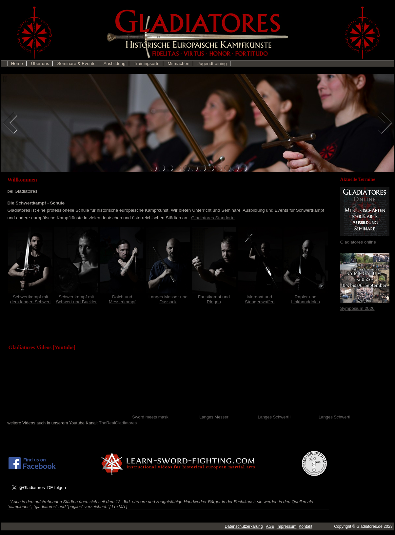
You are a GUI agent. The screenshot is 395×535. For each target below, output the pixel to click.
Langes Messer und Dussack (168, 296)
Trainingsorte (147, 63)
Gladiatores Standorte (212, 217)
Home (17, 63)
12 (244, 168)
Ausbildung (115, 63)
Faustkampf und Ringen (214, 296)
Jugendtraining (212, 63)
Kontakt (305, 526)
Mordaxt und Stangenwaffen (260, 296)
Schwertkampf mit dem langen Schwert (30, 296)
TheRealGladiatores (118, 422)
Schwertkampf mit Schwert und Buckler (76, 296)
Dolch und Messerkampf (122, 296)
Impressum (287, 526)
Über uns (40, 63)
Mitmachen (178, 63)
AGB (270, 526)
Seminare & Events (76, 63)
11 (235, 168)
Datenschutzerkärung (244, 526)
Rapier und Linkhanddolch (306, 296)
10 (227, 168)
